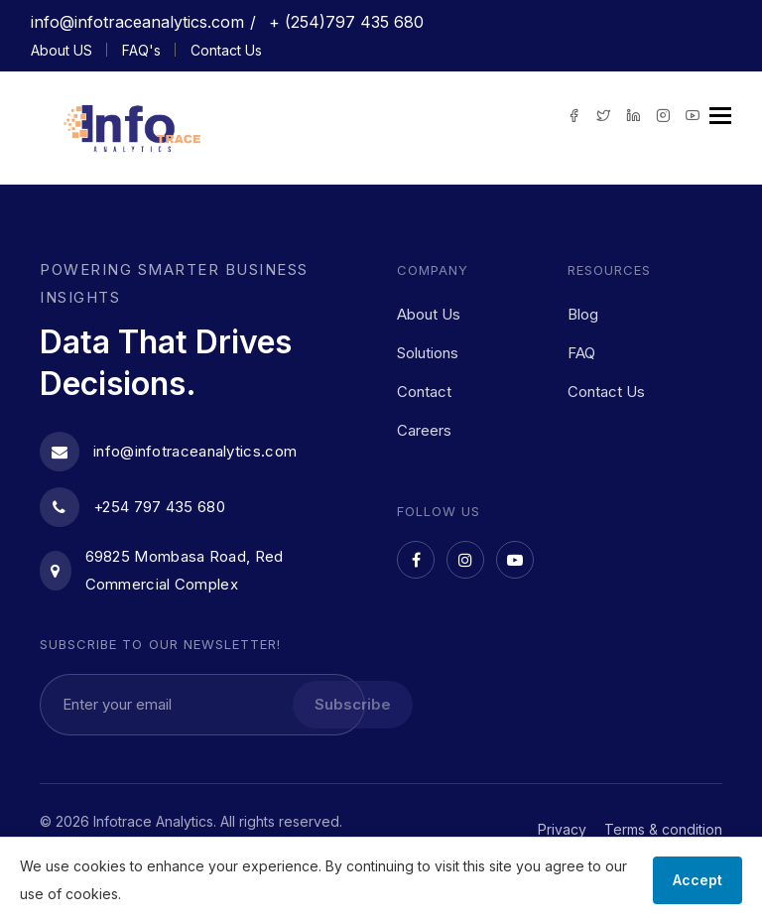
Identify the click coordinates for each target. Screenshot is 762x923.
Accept (697, 879)
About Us (428, 314)
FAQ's (141, 50)
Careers (424, 430)
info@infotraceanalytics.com (137, 22)
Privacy (562, 829)
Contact (424, 391)
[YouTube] (515, 560)
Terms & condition (663, 829)
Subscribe (353, 704)
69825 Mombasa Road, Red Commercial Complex (161, 570)
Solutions (427, 352)
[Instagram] (465, 560)
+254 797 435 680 (132, 507)
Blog (583, 314)
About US (61, 50)
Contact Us (226, 50)
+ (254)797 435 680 (344, 22)
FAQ (581, 352)
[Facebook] (416, 560)
